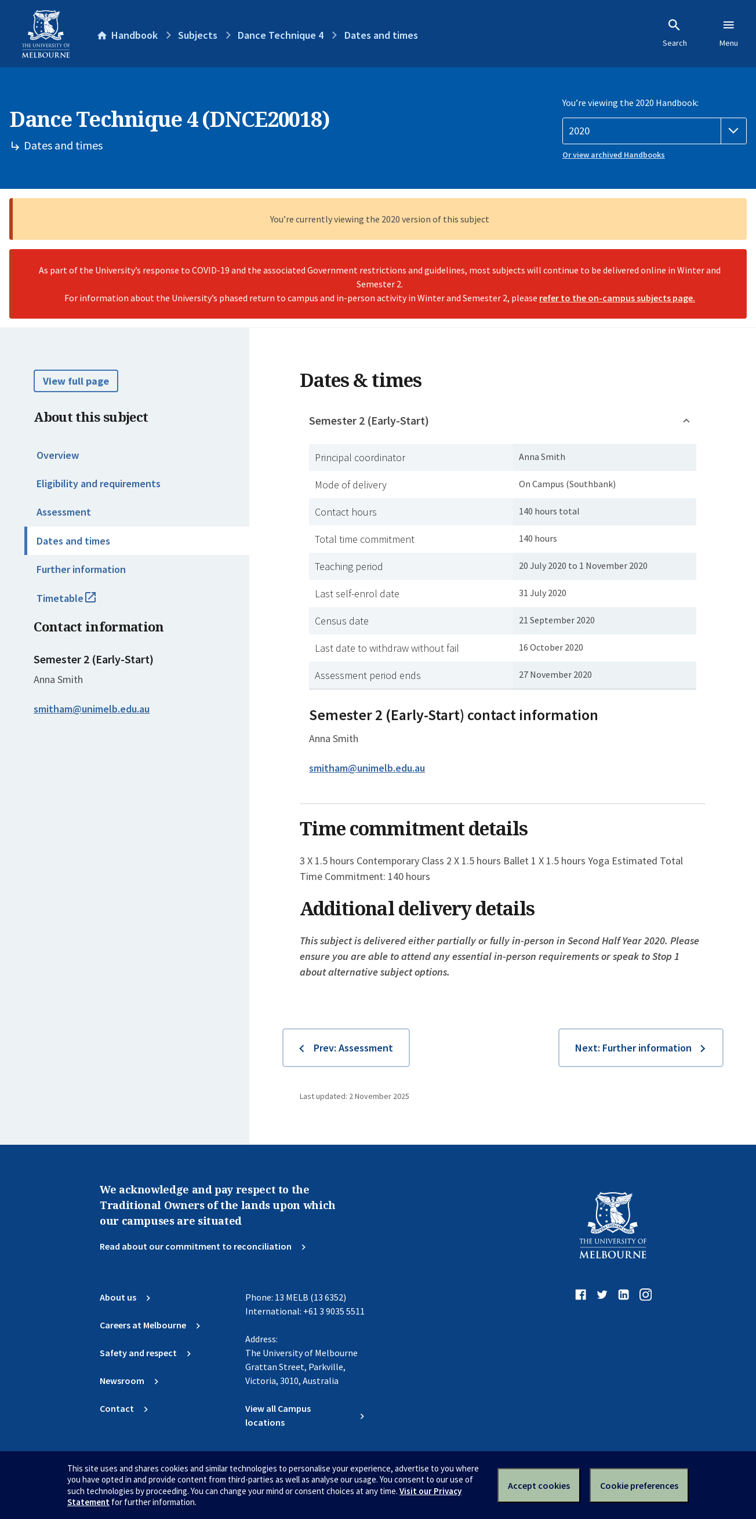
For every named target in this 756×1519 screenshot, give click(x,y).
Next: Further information (633, 1047)
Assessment (64, 511)
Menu (728, 33)
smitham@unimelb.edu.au (92, 709)
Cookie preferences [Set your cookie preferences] (639, 1485)
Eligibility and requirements (99, 483)
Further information (81, 569)
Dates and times (73, 540)
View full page (76, 381)
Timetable (79, 603)
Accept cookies (539, 1485)
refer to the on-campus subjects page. (617, 298)
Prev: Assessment (353, 1047)
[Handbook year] (654, 131)
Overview (58, 455)
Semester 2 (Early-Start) (369, 420)
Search (675, 33)
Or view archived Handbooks (613, 154)
